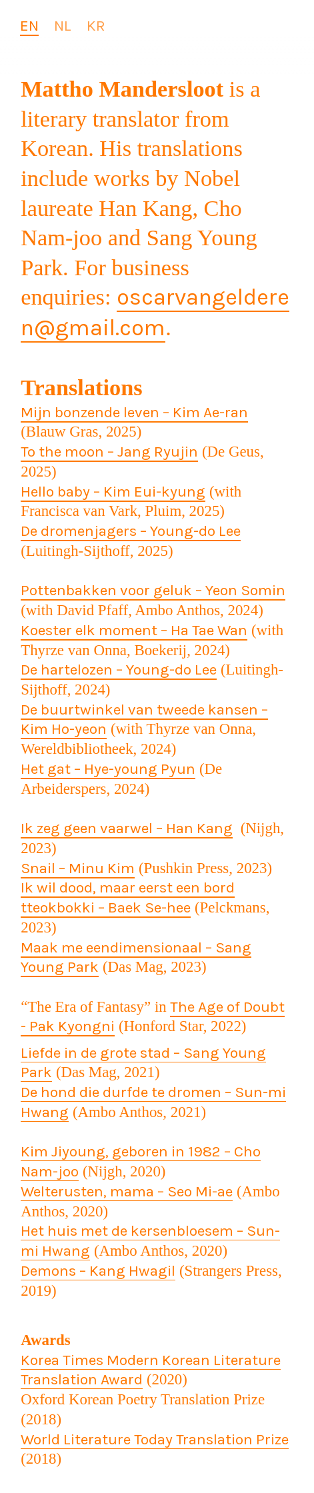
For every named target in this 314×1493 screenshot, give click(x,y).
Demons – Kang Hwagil (98, 1271)
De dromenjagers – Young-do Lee (131, 531)
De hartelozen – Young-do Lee (119, 670)
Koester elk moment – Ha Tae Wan (134, 630)
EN (29, 26)
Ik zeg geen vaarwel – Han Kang (127, 828)
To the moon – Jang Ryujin (109, 452)
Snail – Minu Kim (78, 868)
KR (96, 26)
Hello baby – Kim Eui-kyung (113, 492)
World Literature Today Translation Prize (155, 1439)
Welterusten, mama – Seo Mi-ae (127, 1191)
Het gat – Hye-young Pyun (108, 769)
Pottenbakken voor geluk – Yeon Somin (153, 590)
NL (62, 26)
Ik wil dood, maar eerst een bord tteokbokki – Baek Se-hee (128, 897)
